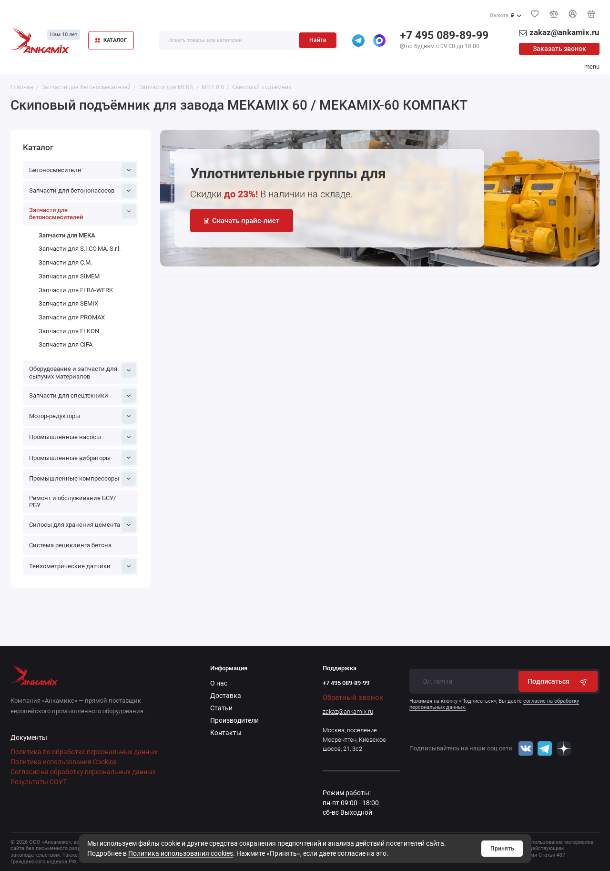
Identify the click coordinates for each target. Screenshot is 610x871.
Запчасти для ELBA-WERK (76, 290)
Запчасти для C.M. (65, 262)
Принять (502, 848)
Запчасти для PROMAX (72, 317)
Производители (234, 720)
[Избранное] (534, 14)
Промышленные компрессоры (82, 478)
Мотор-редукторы (82, 416)
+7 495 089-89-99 (444, 35)
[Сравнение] (553, 14)
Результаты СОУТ (38, 782)
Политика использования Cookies (63, 762)
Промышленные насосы (82, 437)
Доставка (225, 695)
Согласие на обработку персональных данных (83, 772)
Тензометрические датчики (82, 566)
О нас (218, 683)
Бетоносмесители (82, 170)
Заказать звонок (559, 48)
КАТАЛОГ (111, 40)
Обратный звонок (353, 697)
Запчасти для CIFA (65, 344)
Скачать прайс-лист (241, 220)
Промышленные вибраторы (82, 458)
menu (592, 66)
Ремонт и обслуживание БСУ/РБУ (72, 501)
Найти (317, 40)
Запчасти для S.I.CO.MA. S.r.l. (80, 248)
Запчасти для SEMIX (68, 303)
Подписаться (558, 681)
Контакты (226, 733)
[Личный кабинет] (572, 13)
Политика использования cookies (180, 853)
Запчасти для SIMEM (69, 276)
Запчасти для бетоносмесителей (82, 212)
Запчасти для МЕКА (67, 235)
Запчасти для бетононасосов (82, 191)
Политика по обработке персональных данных (84, 752)
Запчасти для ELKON (69, 331)
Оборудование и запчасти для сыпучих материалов (82, 371)
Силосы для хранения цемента (82, 524)
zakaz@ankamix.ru (348, 711)
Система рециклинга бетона (70, 545)
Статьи (221, 708)
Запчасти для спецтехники (82, 396)
